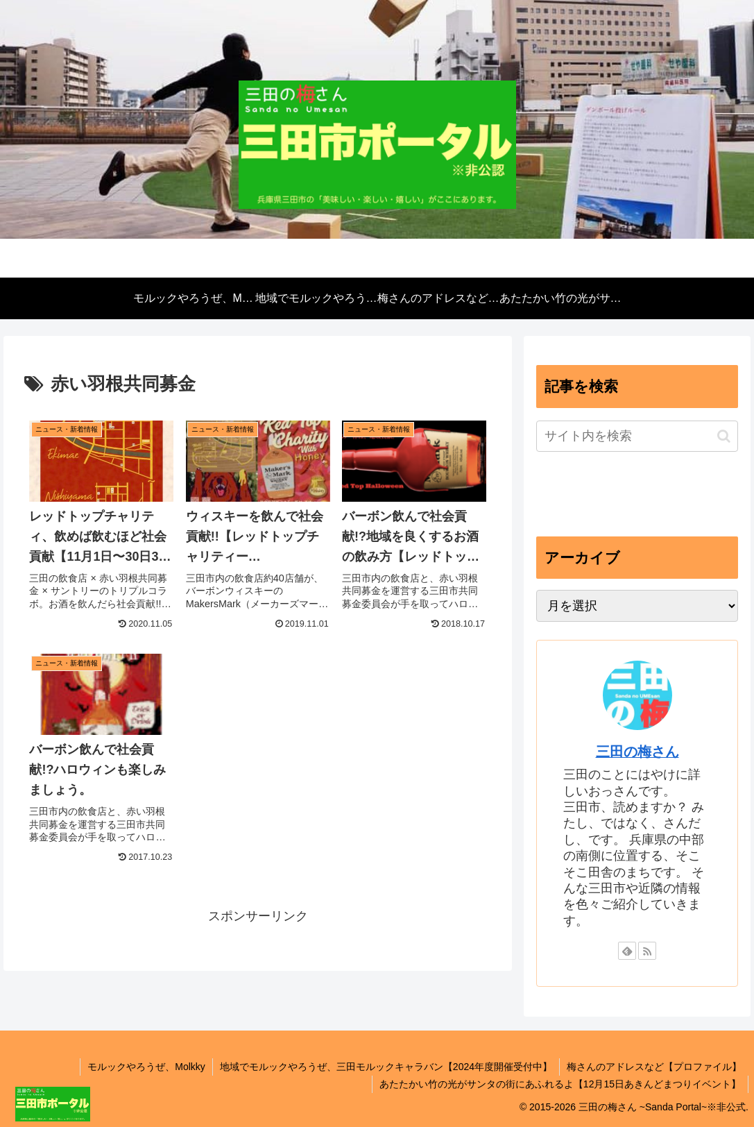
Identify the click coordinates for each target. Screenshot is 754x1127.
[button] (724, 436)
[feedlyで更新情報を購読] (627, 951)
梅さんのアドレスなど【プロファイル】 (654, 1066)
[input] (637, 436)
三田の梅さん (637, 751)
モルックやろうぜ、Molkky (146, 1066)
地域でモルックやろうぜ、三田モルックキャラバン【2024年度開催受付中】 (386, 1066)
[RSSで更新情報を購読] (647, 951)
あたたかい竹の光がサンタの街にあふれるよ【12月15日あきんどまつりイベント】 (560, 1084)
